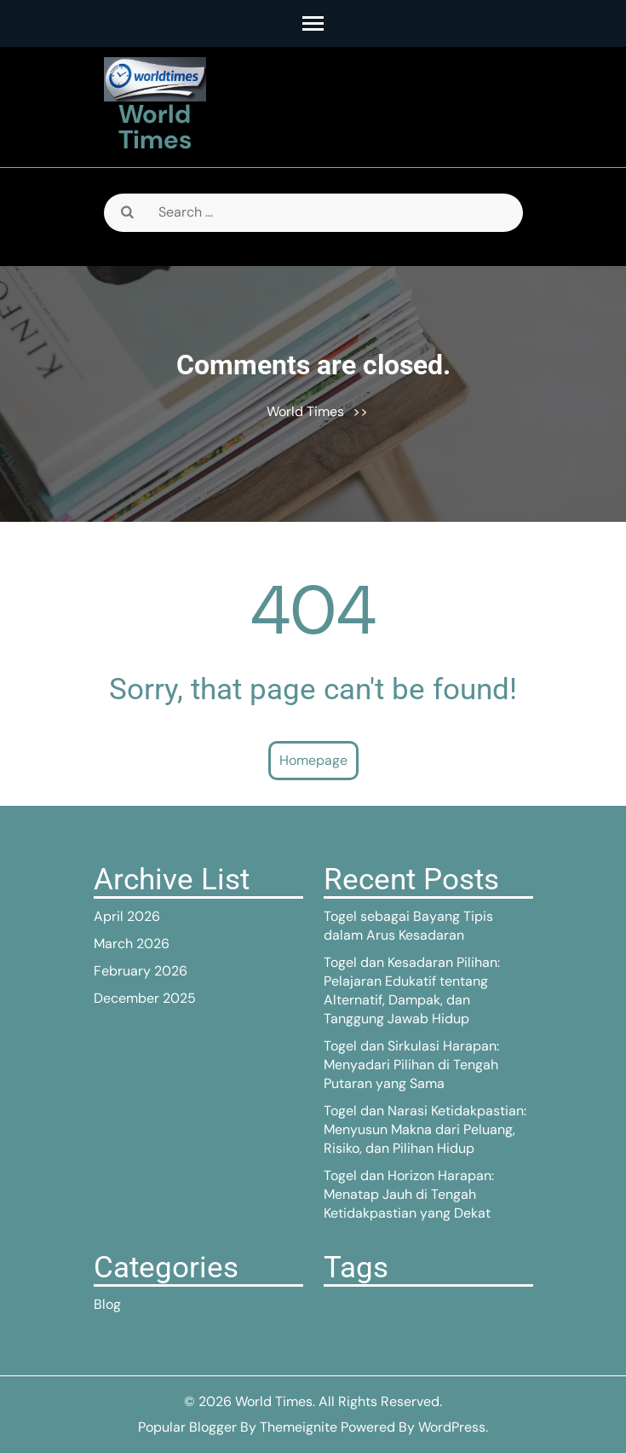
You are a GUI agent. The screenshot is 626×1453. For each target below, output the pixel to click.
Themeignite (298, 1427)
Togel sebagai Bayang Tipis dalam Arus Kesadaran (408, 925)
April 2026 (127, 916)
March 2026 (131, 943)
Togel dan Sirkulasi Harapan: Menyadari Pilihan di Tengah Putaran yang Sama (411, 1064)
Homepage (313, 760)
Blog (107, 1304)
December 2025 (145, 998)
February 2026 (140, 971)
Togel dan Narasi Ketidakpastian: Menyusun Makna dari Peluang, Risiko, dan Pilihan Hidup (425, 1129)
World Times (155, 126)
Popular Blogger (187, 1427)
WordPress (451, 1427)
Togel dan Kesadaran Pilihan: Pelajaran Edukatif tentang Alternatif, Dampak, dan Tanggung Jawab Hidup (412, 990)
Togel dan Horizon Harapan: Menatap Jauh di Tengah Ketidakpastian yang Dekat (409, 1194)
